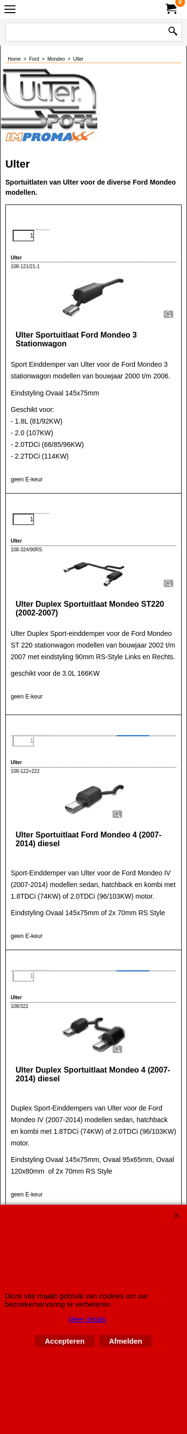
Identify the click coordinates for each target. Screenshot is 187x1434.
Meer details (87, 1319)
